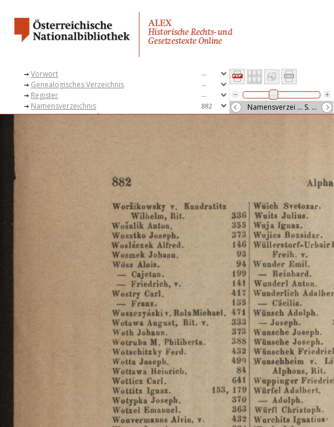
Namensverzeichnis (63, 106)
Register (44, 95)
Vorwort (44, 74)
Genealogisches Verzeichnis (77, 84)
